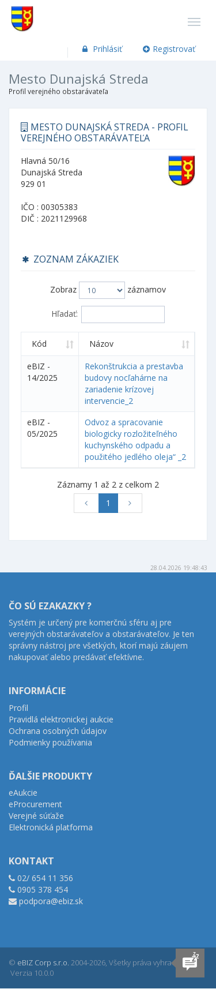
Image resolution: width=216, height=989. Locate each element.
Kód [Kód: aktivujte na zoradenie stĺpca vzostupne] (39, 343)
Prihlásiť (101, 48)
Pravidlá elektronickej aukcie (61, 719)
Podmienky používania (50, 742)
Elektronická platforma (51, 827)
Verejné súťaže (36, 815)
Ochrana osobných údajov (58, 730)
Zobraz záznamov (108, 290)
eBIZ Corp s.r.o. (43, 962)
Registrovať (169, 48)
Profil (18, 707)
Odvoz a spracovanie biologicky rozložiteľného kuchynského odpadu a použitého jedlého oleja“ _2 (135, 439)
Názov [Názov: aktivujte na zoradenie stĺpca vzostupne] (101, 343)
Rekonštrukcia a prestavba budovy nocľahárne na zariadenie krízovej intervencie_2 (134, 383)
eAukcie (23, 792)
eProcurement (35, 804)
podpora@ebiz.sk (51, 901)
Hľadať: (108, 314)
